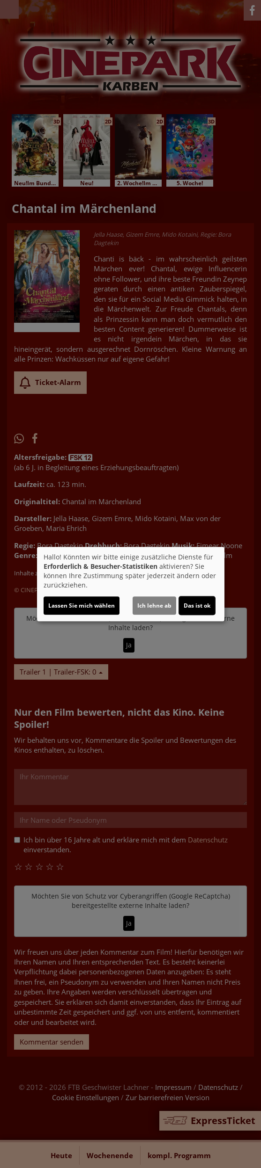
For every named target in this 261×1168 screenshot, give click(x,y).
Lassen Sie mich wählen (81, 605)
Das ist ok (197, 605)
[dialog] (130, 584)
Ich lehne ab (154, 605)
